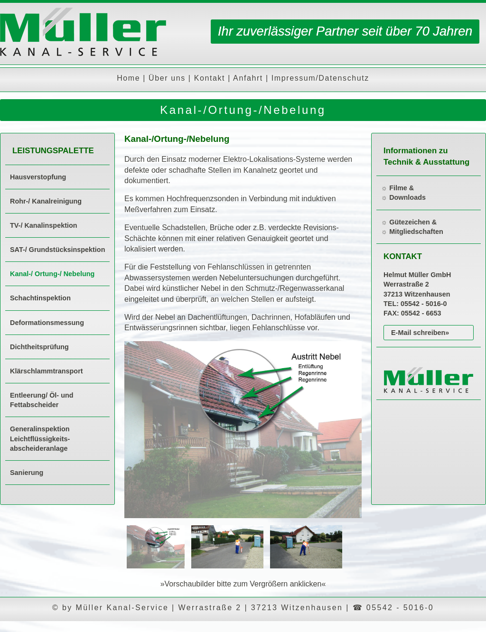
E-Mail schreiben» (420, 332)
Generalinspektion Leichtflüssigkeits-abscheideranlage (40, 438)
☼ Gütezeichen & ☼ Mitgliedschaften (412, 226)
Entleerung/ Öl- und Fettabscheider (42, 400)
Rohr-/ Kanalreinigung (46, 201)
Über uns (167, 78)
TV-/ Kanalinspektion (43, 225)
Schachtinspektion (40, 298)
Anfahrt (248, 78)
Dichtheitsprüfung (39, 347)
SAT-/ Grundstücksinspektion (57, 249)
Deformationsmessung (47, 322)
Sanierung (26, 472)
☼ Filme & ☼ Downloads (403, 192)
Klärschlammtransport (46, 371)
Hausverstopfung (38, 177)
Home (128, 78)
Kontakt (209, 78)
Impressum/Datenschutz (320, 78)
